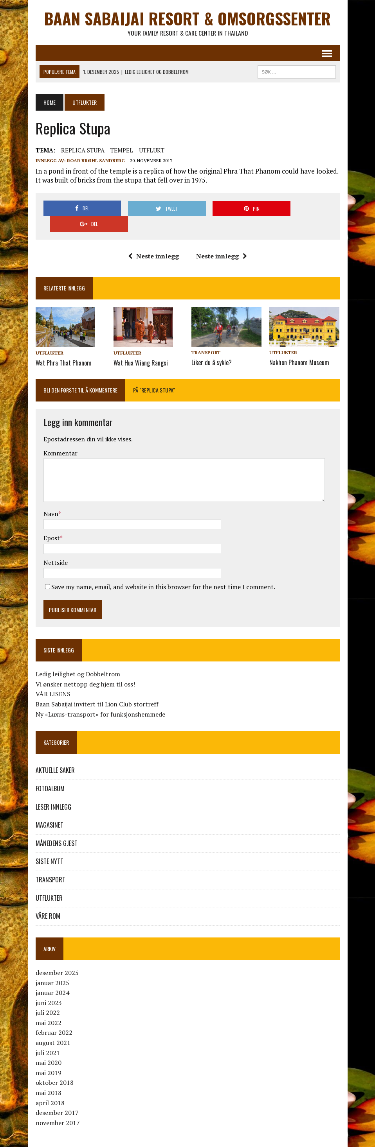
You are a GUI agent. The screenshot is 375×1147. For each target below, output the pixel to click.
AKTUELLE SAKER (55, 754)
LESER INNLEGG (53, 791)
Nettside (55, 546)
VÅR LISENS (53, 678)
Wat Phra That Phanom (64, 346)
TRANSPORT (205, 337)
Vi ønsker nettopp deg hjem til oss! (85, 668)
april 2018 (50, 1086)
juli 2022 (48, 997)
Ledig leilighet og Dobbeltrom (78, 658)
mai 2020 (48, 1047)
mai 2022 (48, 1006)
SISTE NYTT (49, 845)
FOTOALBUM (50, 772)
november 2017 (58, 1106)
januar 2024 (52, 977)
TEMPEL (121, 150)
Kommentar (60, 437)
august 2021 (53, 1027)
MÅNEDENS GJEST (57, 827)
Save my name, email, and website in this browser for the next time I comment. (163, 571)
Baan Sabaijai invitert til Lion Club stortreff (97, 688)
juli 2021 (48, 1036)
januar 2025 (52, 966)
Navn (50, 497)
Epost (51, 522)
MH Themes (155, 1139)
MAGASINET (49, 809)
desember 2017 (57, 1097)
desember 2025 (57, 956)
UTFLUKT (151, 150)
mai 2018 (48, 1077)
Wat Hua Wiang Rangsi (141, 346)
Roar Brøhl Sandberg (96, 161)
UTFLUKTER (49, 337)
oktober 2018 (55, 1067)
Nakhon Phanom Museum (299, 346)
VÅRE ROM (48, 900)
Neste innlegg (153, 240)
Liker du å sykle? (211, 346)
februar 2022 (54, 1017)
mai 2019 (48, 1056)
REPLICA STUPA (83, 150)
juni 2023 (49, 986)
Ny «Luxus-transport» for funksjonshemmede (100, 698)
